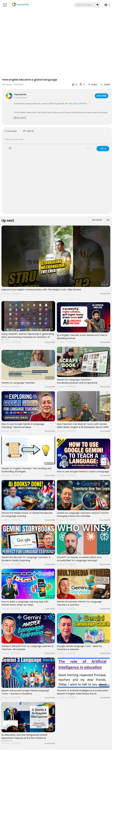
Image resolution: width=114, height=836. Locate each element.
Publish (103, 148)
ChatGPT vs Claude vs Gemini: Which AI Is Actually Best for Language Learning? (79, 559)
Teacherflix (20, 94)
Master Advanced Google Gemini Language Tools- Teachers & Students (25, 692)
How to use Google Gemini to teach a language (83, 471)
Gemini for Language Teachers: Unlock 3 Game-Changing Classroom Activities (83, 514)
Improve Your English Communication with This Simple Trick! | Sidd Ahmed (41, 289)
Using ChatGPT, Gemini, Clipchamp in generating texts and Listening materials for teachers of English (27, 337)
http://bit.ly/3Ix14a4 (78, 103)
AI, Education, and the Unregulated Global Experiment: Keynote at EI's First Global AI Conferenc (24, 738)
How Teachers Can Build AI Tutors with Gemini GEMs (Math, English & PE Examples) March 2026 (83, 426)
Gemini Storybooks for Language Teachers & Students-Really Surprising (25, 559)
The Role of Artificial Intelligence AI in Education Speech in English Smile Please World (82, 692)
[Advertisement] (57, 184)
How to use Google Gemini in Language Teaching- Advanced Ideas (22, 426)
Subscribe (101, 96)
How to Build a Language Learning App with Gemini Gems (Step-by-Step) (24, 603)
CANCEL (89, 148)
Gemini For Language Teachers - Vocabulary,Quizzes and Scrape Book (77, 381)
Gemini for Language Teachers (18, 382)
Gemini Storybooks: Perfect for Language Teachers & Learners (79, 603)
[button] (107, 5)
